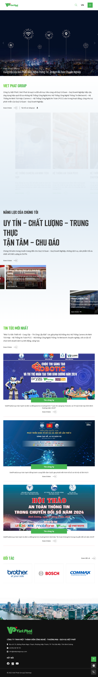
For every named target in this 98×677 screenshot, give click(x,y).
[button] (3, 43)
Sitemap (28, 673)
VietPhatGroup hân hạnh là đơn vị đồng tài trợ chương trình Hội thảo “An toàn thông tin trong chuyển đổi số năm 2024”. (48, 541)
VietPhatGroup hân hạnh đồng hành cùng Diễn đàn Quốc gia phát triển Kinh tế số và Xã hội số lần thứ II (48, 477)
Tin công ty (48, 407)
